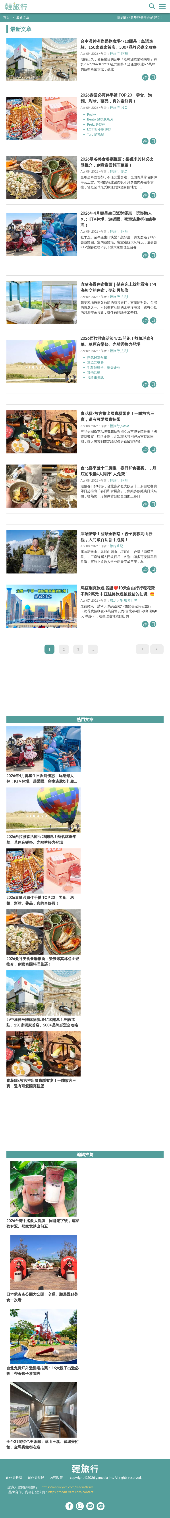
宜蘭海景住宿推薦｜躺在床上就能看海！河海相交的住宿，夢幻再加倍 (118, 287)
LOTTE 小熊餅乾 (99, 129)
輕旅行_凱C (118, 171)
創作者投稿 (14, 1477)
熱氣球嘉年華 (97, 358)
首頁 (6, 17)
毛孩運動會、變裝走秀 (103, 367)
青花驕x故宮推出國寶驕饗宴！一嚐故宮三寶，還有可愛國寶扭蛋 (117, 416)
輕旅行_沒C (118, 107)
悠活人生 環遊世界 (123, 600)
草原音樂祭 (95, 362)
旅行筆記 (116, 546)
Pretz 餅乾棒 (96, 124)
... (93, 649)
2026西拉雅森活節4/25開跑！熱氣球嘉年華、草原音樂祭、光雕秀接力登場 (117, 341)
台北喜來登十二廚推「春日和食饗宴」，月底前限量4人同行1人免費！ (118, 470)
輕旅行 (16, 6)
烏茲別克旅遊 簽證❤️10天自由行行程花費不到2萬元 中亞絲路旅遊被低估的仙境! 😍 (118, 590)
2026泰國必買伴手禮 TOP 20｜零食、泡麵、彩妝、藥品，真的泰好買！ (116, 98)
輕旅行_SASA (119, 426)
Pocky (91, 114)
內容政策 (56, 1477)
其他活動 (93, 372)
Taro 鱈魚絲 (95, 134)
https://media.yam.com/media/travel (68, 1487)
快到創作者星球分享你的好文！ (140, 17)
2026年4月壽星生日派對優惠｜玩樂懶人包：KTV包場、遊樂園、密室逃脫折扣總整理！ (118, 219)
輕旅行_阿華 (119, 53)
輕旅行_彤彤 (119, 297)
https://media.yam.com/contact (70, 1492)
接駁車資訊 (95, 377)
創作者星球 (36, 1477)
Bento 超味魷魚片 (100, 119)
